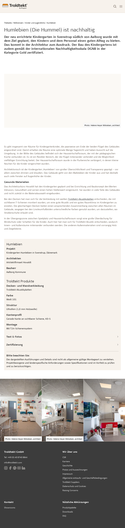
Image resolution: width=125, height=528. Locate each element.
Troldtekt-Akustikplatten (81, 198)
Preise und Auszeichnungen (74, 469)
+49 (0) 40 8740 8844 (17, 457)
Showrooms (9, 507)
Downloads (67, 511)
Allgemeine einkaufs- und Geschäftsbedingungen (84, 478)
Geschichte (67, 465)
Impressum (67, 473)
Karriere (66, 461)
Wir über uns (69, 451)
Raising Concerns (70, 490)
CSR (64, 457)
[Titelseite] (14, 6)
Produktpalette (69, 507)
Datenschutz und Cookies (74, 486)
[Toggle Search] (115, 6)
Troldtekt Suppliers (70, 482)
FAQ (64, 515)
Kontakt (8, 501)
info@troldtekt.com (13, 462)
